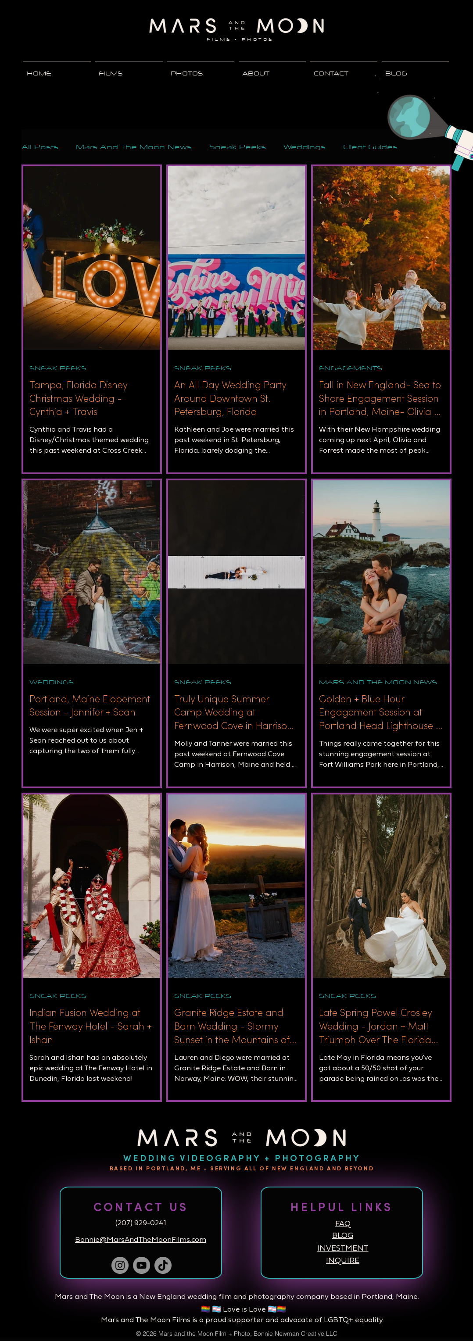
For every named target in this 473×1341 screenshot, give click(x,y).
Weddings (304, 147)
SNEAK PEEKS (57, 368)
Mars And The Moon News (134, 147)
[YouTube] (141, 1265)
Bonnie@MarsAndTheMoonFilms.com (140, 1240)
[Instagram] (120, 1265)
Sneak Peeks (237, 147)
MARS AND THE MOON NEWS (378, 682)
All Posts (40, 147)
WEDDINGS (51, 682)
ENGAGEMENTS (350, 368)
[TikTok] (163, 1265)
